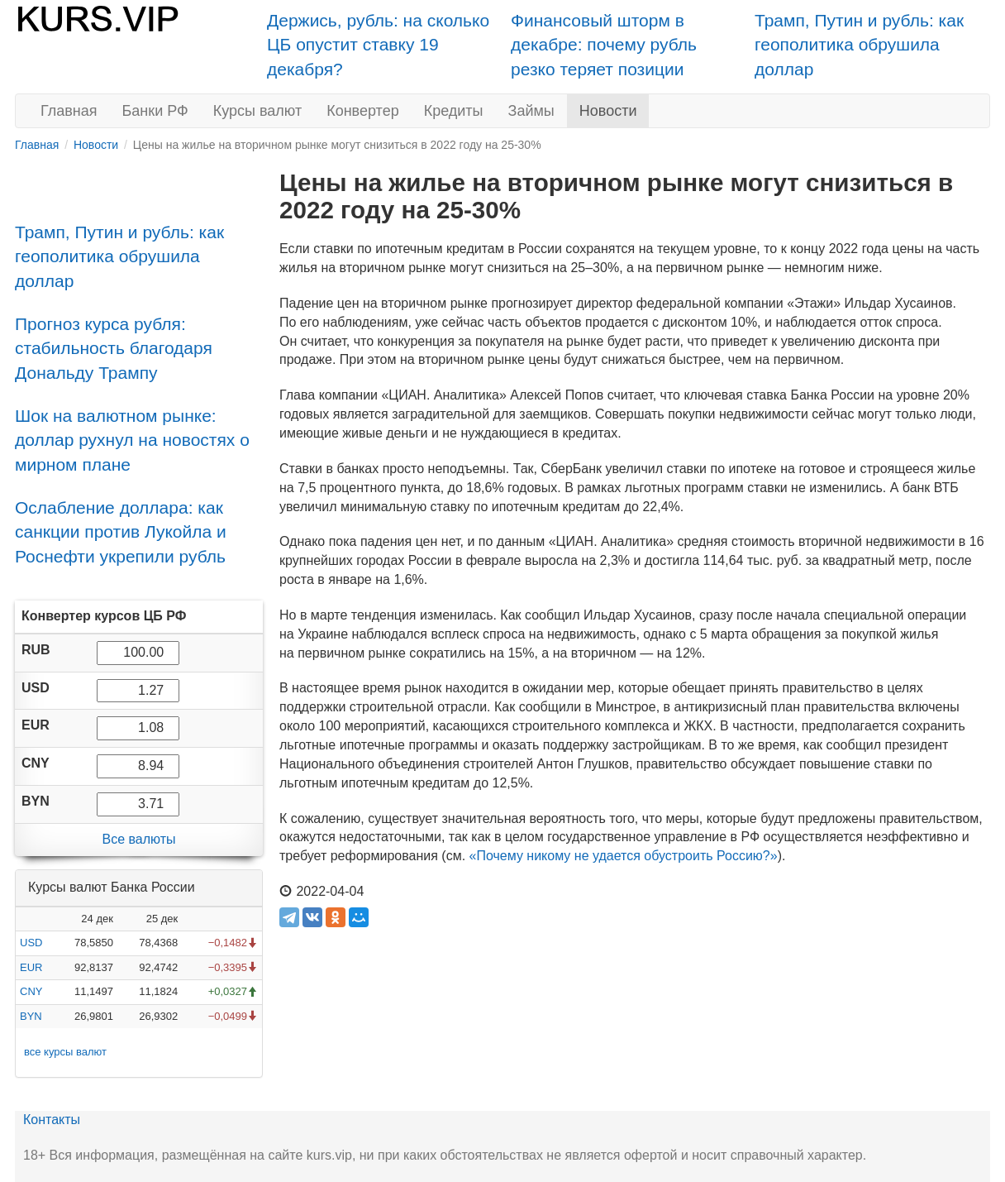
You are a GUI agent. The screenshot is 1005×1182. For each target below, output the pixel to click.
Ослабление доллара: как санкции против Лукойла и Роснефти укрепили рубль (120, 532)
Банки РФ (155, 111)
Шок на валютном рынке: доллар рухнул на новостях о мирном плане (132, 440)
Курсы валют (257, 111)
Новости (608, 111)
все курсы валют (65, 1052)
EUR (31, 967)
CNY (31, 991)
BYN (31, 1016)
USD (31, 942)
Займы (531, 111)
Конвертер (362, 111)
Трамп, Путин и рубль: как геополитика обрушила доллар (859, 45)
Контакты (51, 1120)
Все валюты (138, 839)
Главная (69, 111)
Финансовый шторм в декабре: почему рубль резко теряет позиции (604, 45)
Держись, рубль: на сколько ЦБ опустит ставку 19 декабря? (378, 45)
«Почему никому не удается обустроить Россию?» (623, 856)
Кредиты (453, 111)
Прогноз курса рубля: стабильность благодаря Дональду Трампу (113, 348)
